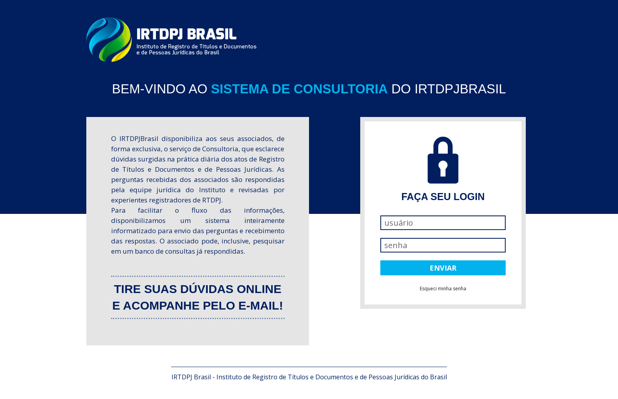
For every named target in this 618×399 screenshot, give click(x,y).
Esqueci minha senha (443, 288)
